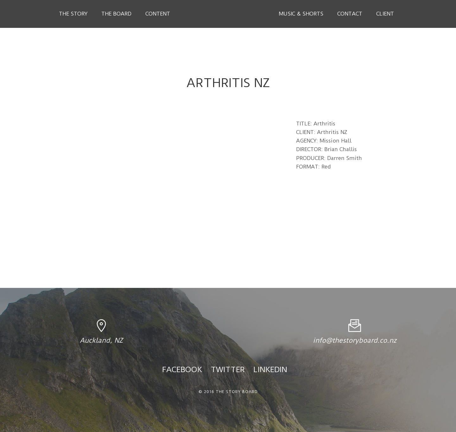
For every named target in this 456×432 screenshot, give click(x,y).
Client (385, 13)
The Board (116, 13)
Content (157, 13)
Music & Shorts (301, 13)
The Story (73, 13)
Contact (349, 13)
